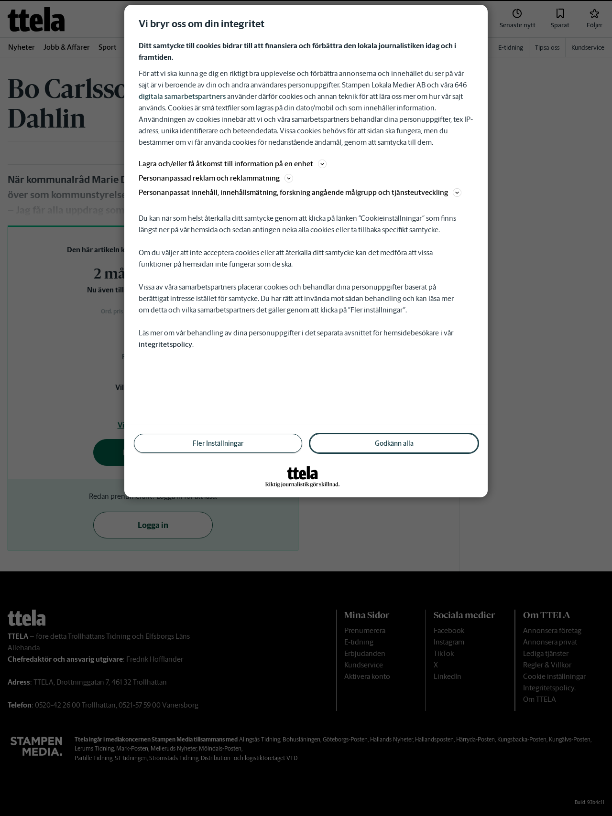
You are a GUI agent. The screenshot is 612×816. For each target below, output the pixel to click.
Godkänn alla (394, 443)
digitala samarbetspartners (182, 96)
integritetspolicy (165, 344)
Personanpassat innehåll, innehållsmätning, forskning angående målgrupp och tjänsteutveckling (300, 192)
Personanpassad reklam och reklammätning (216, 178)
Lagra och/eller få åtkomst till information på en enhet (233, 163)
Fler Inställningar (218, 443)
